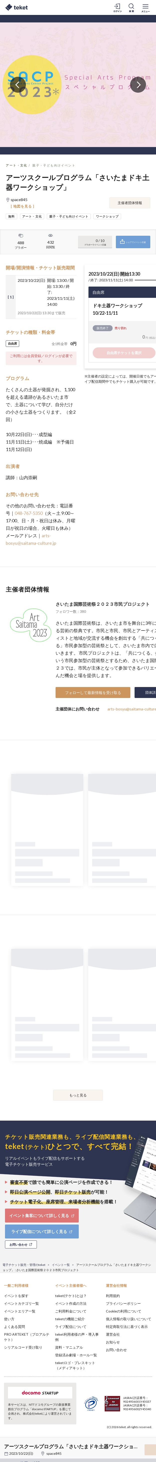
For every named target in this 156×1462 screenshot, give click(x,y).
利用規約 (113, 1296)
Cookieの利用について (123, 1311)
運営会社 (113, 1334)
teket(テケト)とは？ (71, 1296)
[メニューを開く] (145, 7)
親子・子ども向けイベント (54, 165)
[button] (6, 1443)
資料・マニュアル (69, 1347)
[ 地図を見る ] (22, 206)
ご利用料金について (70, 1311)
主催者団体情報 (130, 203)
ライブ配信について (70, 1326)
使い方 (9, 1319)
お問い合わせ (116, 1350)
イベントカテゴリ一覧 (21, 1303)
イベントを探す (16, 1296)
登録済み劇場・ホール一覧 (76, 1355)
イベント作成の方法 (70, 1303)
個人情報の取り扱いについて (128, 1319)
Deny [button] (113, 1434)
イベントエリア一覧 (19, 1311)
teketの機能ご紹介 (70, 1319)
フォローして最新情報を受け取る (93, 692)
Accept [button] (139, 1434)
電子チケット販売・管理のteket (23, 1265)
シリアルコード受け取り (23, 1347)
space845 (54, 1453)
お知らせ (113, 1342)
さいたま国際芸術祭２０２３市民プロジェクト (103, 604)
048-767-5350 (29, 513)
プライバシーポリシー (123, 1303)
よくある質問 (14, 1326)
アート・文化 (16, 165)
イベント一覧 (61, 1265)
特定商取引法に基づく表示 (127, 1326)
